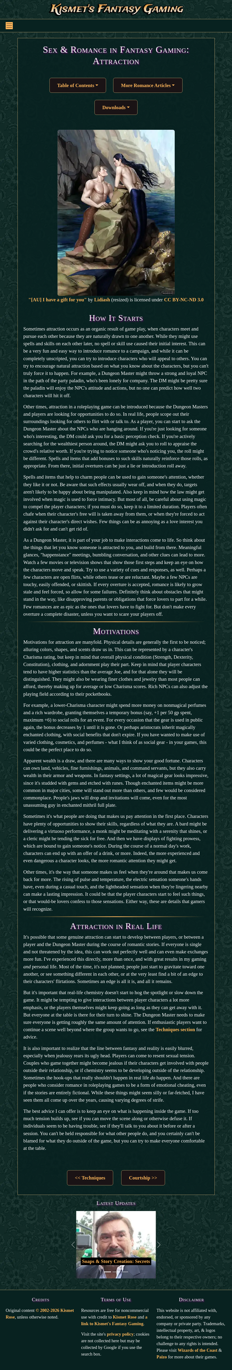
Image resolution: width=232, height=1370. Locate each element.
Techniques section (175, 1029)
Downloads (113, 107)
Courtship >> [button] (143, 1177)
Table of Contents (75, 85)
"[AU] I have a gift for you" (58, 299)
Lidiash (102, 299)
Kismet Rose (125, 1316)
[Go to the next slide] (158, 1244)
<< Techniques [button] (90, 1177)
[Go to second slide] (116, 1272)
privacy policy (120, 1334)
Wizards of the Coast (197, 1350)
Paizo (161, 1356)
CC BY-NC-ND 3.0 (184, 299)
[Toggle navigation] (9, 25)
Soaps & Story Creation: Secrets (116, 1261)
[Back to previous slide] (73, 1244)
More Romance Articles (146, 85)
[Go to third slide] (124, 1272)
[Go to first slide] (107, 1272)
